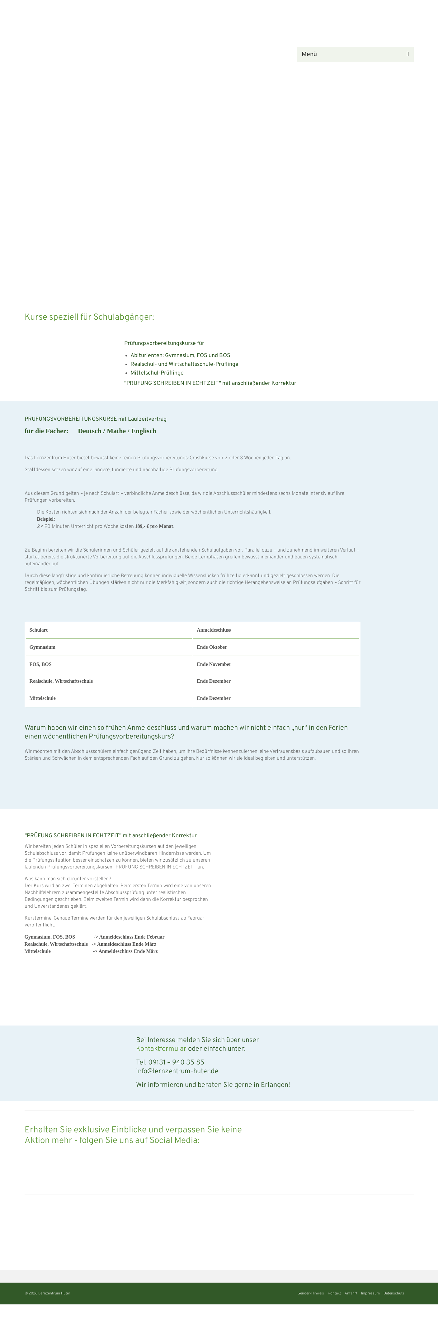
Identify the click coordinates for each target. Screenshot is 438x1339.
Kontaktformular (161, 1049)
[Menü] (355, 54)
